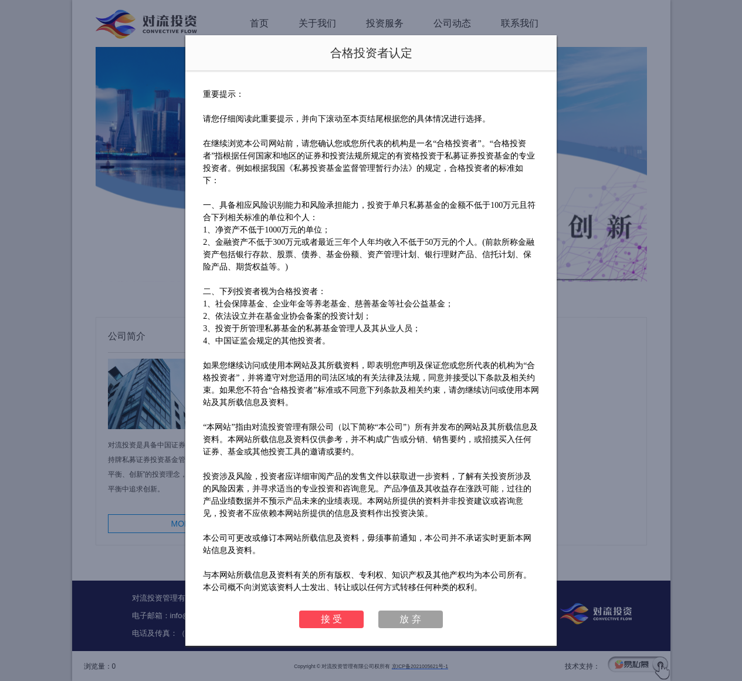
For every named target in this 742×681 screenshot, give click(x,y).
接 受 (331, 619)
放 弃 (410, 619)
